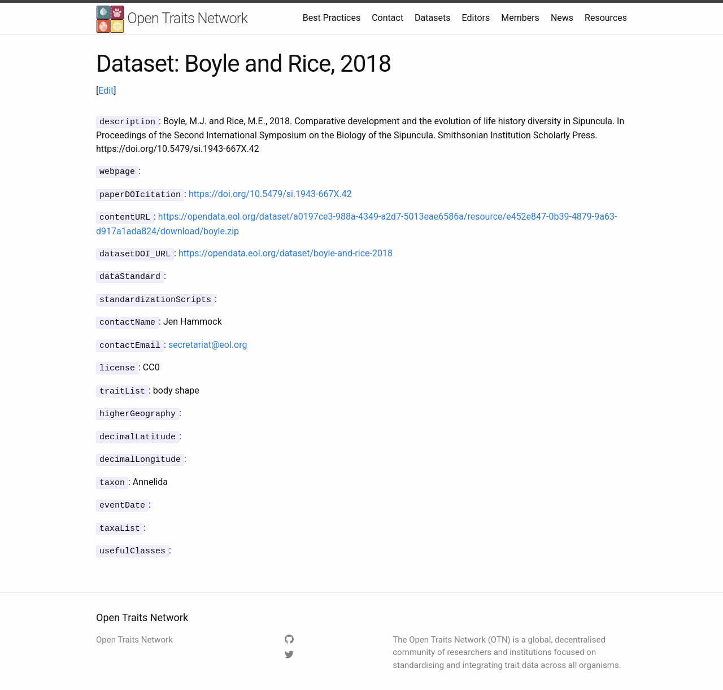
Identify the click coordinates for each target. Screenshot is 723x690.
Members (520, 17)
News (562, 17)
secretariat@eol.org (207, 338)
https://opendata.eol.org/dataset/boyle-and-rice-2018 (285, 249)
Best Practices (331, 17)
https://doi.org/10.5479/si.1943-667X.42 (270, 192)
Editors (475, 17)
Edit (106, 90)
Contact (387, 17)
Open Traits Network (171, 19)
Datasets (432, 17)
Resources (606, 17)
